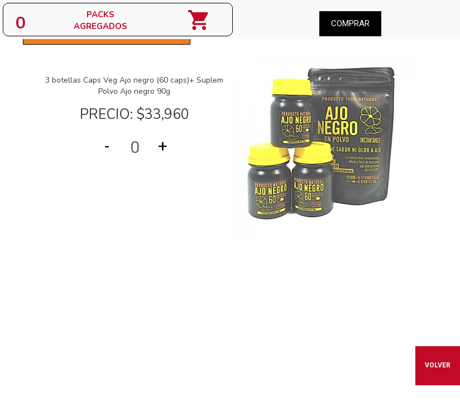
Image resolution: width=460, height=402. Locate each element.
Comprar (350, 23)
